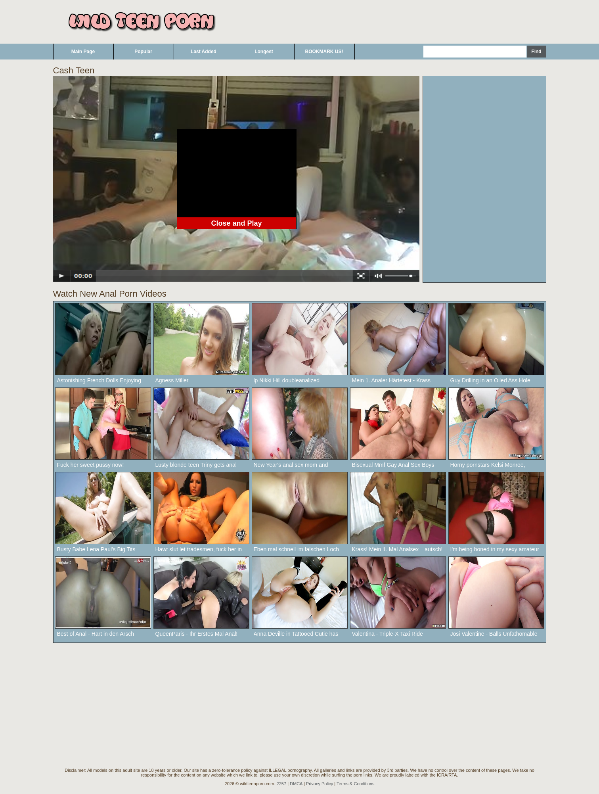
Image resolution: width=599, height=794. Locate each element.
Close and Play (236, 223)
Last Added (203, 51)
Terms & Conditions (355, 783)
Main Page (83, 51)
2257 (281, 783)
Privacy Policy (319, 783)
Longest (264, 51)
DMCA (296, 783)
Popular (143, 51)
